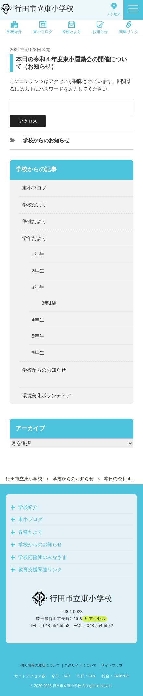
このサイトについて (80, 665)
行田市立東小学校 (24, 478)
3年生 (38, 287)
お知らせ (100, 27)
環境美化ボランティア (46, 395)
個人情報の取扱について (40, 665)
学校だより (34, 204)
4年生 (38, 319)
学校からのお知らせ (73, 478)
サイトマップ (112, 665)
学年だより (34, 238)
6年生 (38, 352)
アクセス (97, 618)
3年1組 (49, 302)
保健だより (34, 221)
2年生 (38, 270)
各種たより (71, 27)
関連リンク (128, 27)
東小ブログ (43, 27)
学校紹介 (14, 27)
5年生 (38, 336)
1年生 (38, 254)
